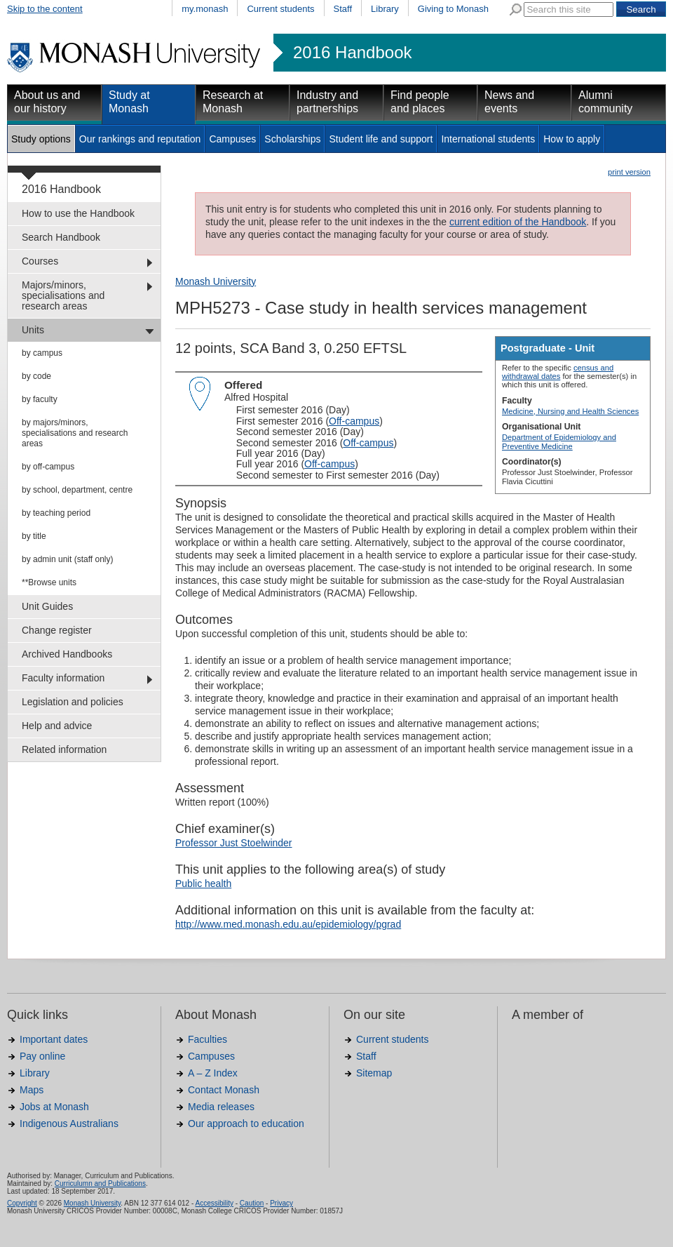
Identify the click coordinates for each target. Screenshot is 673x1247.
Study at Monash (129, 101)
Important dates (54, 1039)
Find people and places (419, 101)
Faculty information (63, 677)
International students (488, 139)
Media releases (221, 1106)
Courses (40, 261)
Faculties (207, 1039)
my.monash (205, 9)
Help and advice (57, 725)
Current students (280, 9)
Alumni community (605, 101)
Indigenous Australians (69, 1123)
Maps (31, 1089)
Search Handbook (61, 237)
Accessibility (214, 1203)
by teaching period (56, 513)
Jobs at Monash (54, 1106)
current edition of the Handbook (517, 221)
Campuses (232, 139)
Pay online (42, 1056)
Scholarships (292, 139)
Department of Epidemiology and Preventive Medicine (559, 441)
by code (36, 376)
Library (385, 9)
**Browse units (49, 582)
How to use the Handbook (78, 213)
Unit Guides (47, 606)
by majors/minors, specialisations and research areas (75, 433)
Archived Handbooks (67, 654)
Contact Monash (223, 1089)
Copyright (22, 1203)
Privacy (281, 1203)
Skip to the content (45, 9)
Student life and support (381, 139)
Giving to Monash (453, 9)
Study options (41, 139)
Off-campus (354, 421)
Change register (57, 630)
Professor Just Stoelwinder (233, 842)
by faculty (39, 399)
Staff (343, 9)
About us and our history (47, 101)
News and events (509, 101)
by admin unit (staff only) (68, 559)
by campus (42, 353)
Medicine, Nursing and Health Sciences (570, 411)
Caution (252, 1203)
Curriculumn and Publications (100, 1183)
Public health (203, 883)
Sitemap (374, 1073)
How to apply (571, 139)
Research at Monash (233, 101)
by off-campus (48, 467)
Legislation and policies (72, 701)
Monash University (215, 281)
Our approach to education (246, 1123)
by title (34, 536)
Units (33, 329)
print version (629, 172)
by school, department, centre (77, 490)
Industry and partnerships (327, 101)
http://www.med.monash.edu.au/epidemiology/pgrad (288, 924)
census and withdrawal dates (557, 372)
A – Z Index (213, 1073)
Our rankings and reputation (140, 139)
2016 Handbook (352, 52)
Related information (64, 749)
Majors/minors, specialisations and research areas (63, 295)
